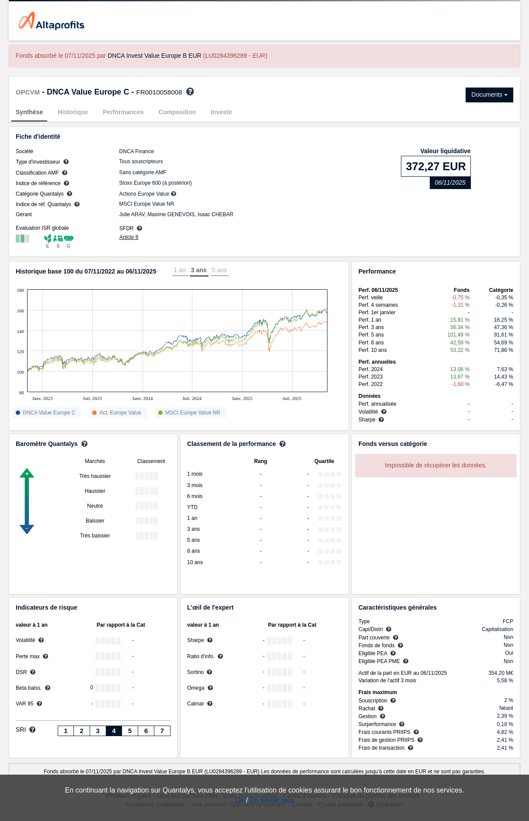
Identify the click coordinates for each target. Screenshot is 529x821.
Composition (177, 112)
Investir (222, 112)
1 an (179, 270)
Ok (239, 800)
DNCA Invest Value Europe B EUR (155, 55)
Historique (73, 112)
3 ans (199, 270)
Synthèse (29, 112)
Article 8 (128, 237)
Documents (489, 94)
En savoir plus (272, 800)
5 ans (219, 270)
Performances (123, 112)
